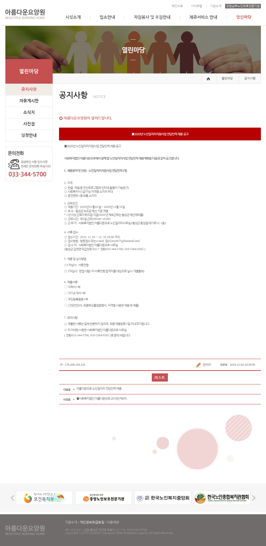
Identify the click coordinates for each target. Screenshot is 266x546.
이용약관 (113, 522)
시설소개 (73, 17)
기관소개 (215, 6)
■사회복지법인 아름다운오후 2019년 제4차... (102, 398)
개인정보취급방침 (92, 522)
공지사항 (29, 89)
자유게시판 (29, 101)
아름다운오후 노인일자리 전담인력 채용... (100, 388)
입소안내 (107, 17)
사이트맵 (196, 6)
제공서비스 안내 (203, 17)
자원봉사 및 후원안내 (152, 17)
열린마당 (243, 17)
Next (253, 498)
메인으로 (177, 6)
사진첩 (29, 124)
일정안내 (29, 135)
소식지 (29, 112)
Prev (13, 498)
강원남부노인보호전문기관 (243, 6)
